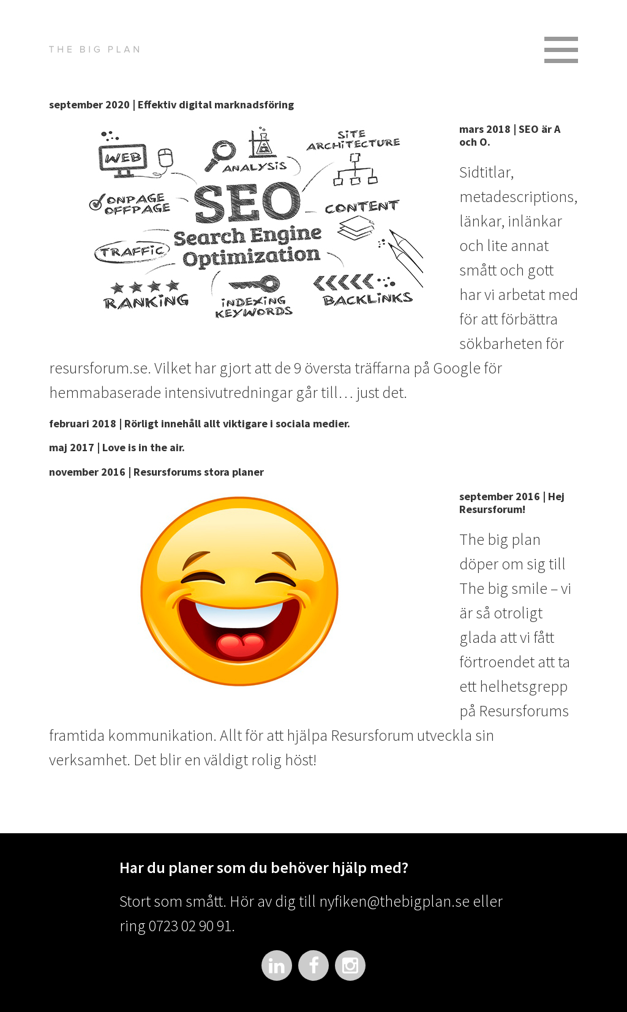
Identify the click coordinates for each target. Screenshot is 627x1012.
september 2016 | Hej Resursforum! (512, 503)
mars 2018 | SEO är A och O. (509, 135)
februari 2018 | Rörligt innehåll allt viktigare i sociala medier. (199, 423)
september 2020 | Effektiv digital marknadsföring (171, 104)
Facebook (313, 965)
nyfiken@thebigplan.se (394, 901)
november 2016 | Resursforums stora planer (156, 472)
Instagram (350, 965)
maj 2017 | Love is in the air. (117, 447)
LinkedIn (276, 965)
